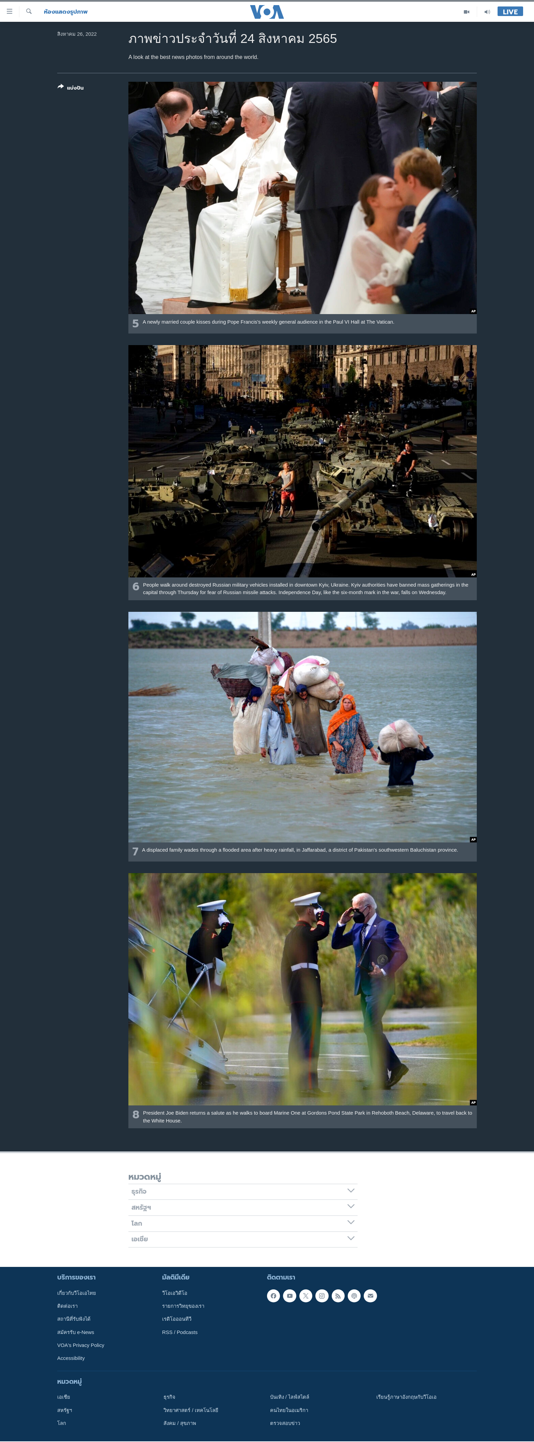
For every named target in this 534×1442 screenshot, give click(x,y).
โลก (61, 1423)
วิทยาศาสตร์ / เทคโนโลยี (190, 1410)
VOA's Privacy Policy (80, 1345)
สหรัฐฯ (64, 1410)
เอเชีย (63, 1397)
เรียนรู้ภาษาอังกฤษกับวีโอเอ (406, 1397)
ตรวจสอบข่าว (285, 1423)
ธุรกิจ (169, 1397)
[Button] (71, 89)
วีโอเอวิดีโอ (174, 1293)
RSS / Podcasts (180, 1332)
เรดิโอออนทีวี (176, 1319)
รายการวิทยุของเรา (183, 1306)
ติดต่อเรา (67, 1306)
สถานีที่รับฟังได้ (74, 1319)
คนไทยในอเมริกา (289, 1410)
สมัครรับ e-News (75, 1332)
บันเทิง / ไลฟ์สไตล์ (289, 1397)
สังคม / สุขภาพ (179, 1423)
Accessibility (71, 1358)
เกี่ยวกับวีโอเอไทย (76, 1293)
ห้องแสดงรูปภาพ (66, 11)
